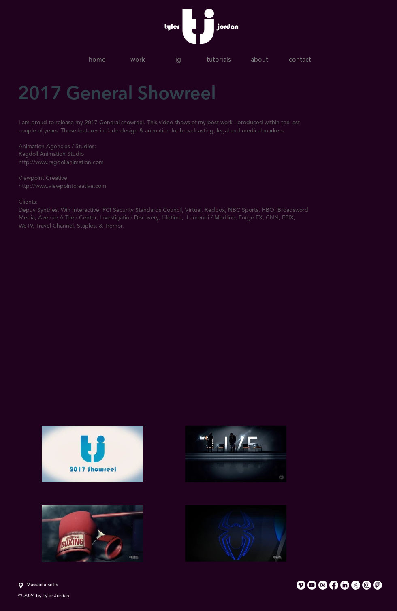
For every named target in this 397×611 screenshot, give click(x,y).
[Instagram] (366, 585)
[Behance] (322, 585)
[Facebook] (333, 585)
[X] (355, 585)
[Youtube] (311, 585)
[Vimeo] (301, 585)
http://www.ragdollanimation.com (61, 162)
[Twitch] (377, 585)
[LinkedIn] (344, 585)
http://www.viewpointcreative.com (62, 186)
